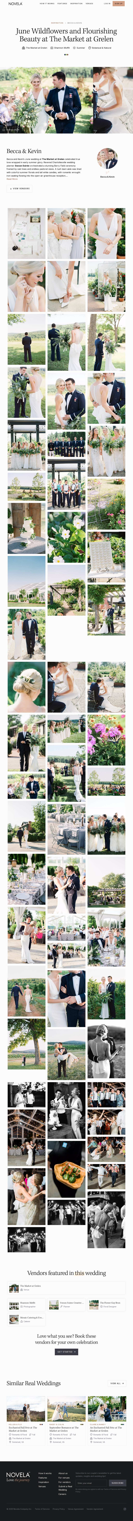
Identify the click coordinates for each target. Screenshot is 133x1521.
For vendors (64, 1482)
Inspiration (43, 1482)
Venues (42, 1486)
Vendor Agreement (95, 1509)
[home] (15, 4)
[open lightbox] (26, 233)
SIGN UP (118, 4)
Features (42, 1477)
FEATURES (62, 4)
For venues (64, 1477)
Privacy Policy (59, 1509)
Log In (107, 4)
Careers (62, 1494)
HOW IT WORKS (47, 4)
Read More (12, 179)
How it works (45, 1473)
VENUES (89, 4)
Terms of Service (42, 1509)
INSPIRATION (76, 4)
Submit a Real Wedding (65, 1488)
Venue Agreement (76, 1509)
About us (63, 1473)
